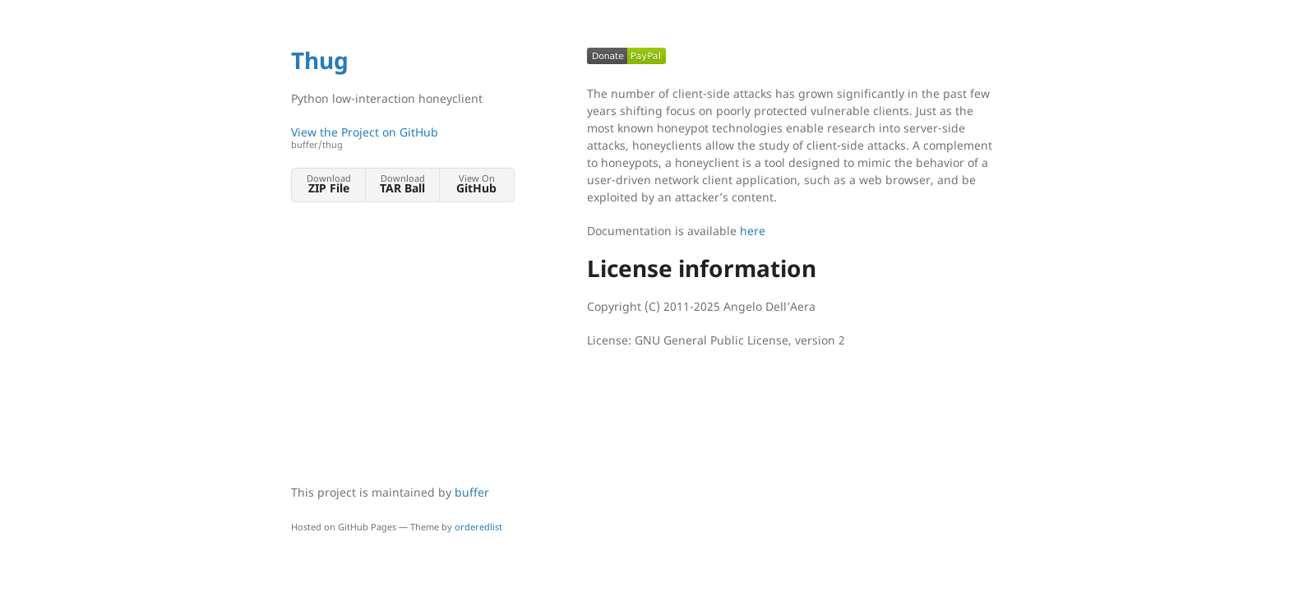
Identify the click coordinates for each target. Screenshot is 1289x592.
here (752, 230)
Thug (320, 60)
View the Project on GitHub (402, 137)
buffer (472, 492)
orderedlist (478, 526)
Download (328, 184)
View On (476, 184)
